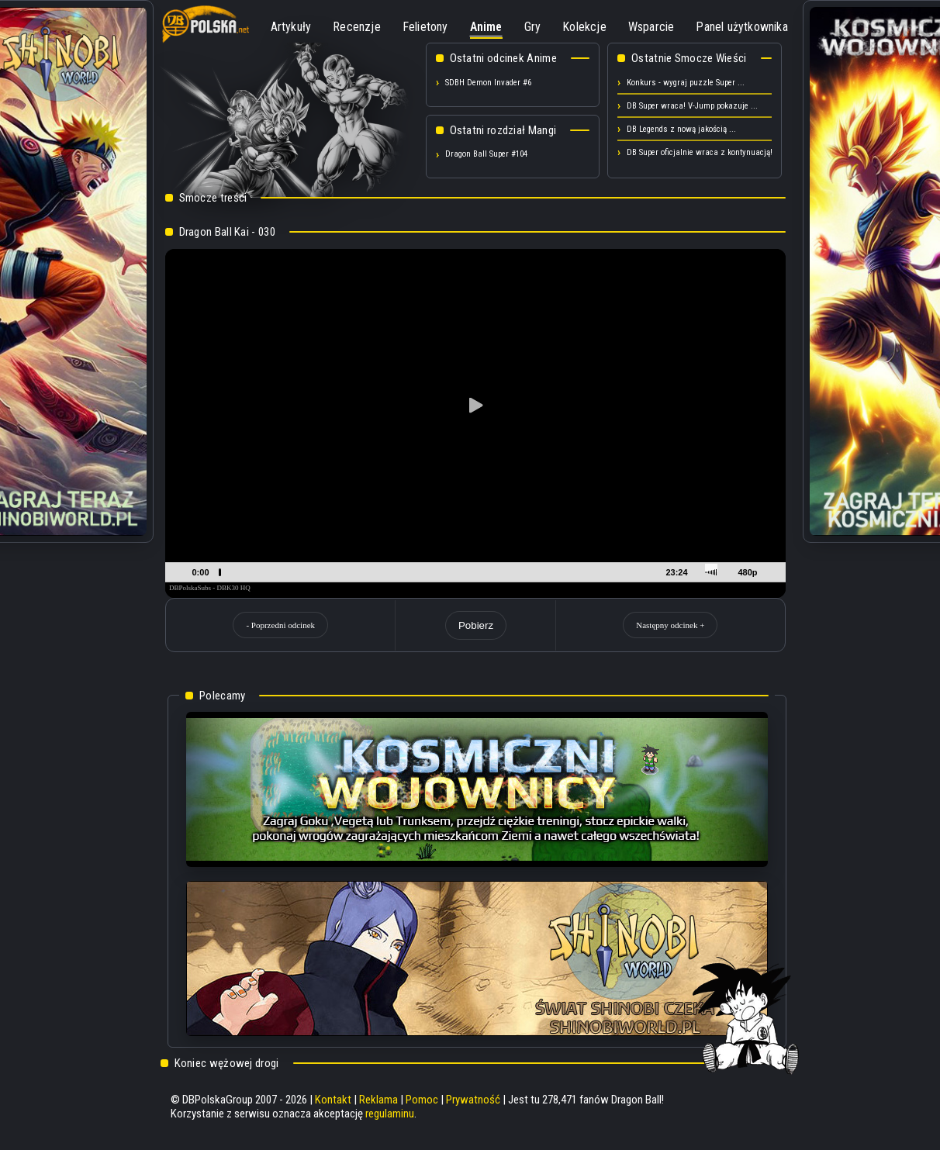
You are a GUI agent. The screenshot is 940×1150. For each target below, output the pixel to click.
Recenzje (357, 26)
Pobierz (475, 625)
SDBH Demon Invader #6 (488, 83)
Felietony (425, 26)
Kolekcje (584, 26)
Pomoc (422, 1100)
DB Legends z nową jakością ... (681, 129)
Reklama (378, 1100)
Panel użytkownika (741, 26)
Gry (532, 26)
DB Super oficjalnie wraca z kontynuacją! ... (704, 152)
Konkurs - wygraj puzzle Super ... (686, 83)
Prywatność (473, 1100)
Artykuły (291, 26)
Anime (486, 26)
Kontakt (333, 1100)
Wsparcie (651, 26)
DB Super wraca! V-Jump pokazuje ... (692, 106)
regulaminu (389, 1114)
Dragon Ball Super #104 (486, 154)
